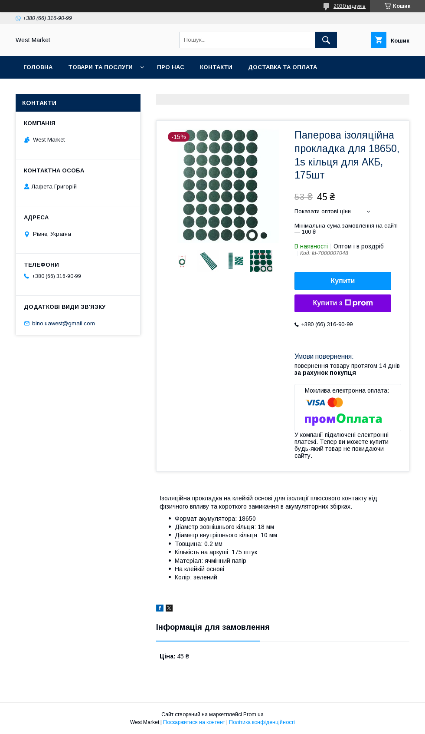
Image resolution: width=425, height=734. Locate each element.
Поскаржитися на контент (194, 722)
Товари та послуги (100, 67)
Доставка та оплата (282, 67)
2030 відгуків (349, 6)
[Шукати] (326, 40)
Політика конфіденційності (262, 722)
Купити (343, 280)
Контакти (216, 67)
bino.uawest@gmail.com (63, 323)
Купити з (343, 303)
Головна (37, 67)
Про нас (170, 67)
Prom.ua (253, 714)
